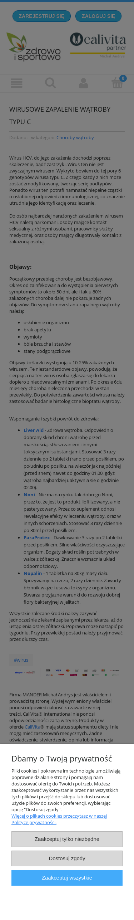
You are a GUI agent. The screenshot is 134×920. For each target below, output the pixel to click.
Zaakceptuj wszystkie (67, 878)
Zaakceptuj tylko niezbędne (67, 839)
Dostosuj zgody (67, 858)
